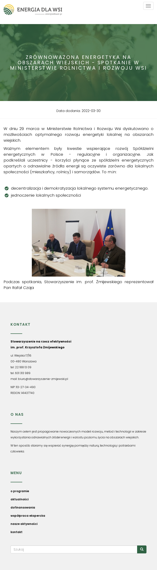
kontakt (16, 532)
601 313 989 (22, 373)
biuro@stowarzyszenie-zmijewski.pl (43, 379)
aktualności (20, 499)
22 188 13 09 (23, 367)
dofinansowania (23, 507)
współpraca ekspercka (28, 516)
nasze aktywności (24, 524)
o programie (20, 491)
